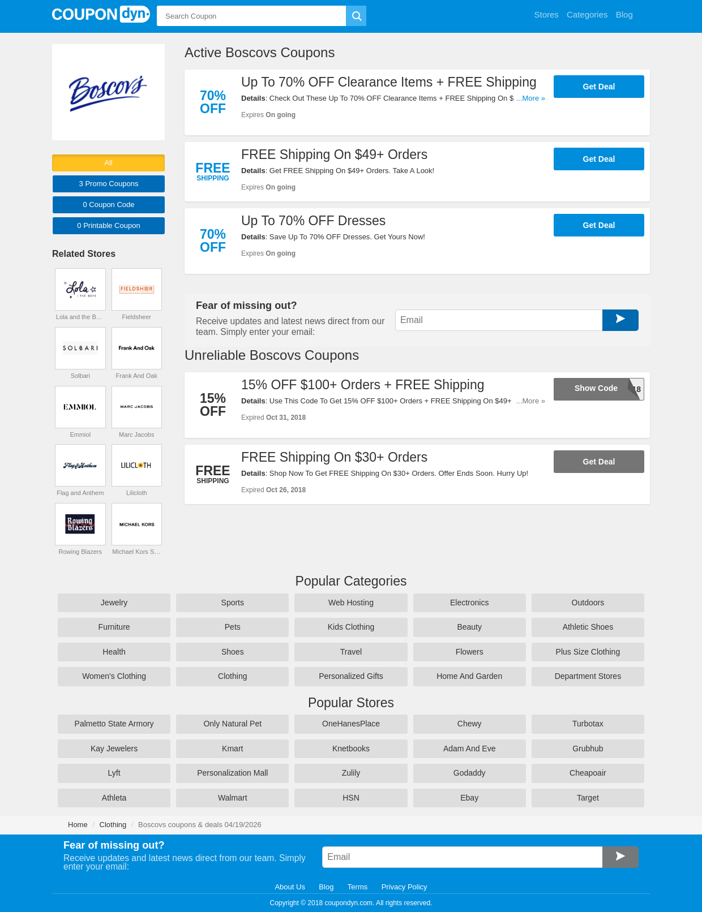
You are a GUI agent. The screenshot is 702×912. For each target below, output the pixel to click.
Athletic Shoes (588, 626)
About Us (290, 887)
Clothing (232, 676)
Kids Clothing (351, 626)
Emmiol (80, 434)
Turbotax (587, 723)
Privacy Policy (404, 887)
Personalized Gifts (351, 676)
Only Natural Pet (232, 723)
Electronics (469, 602)
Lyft (114, 772)
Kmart (232, 748)
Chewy (469, 723)
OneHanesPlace (351, 723)
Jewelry (114, 602)
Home (78, 824)
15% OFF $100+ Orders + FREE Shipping (363, 385)
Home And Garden (469, 676)
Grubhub (587, 748)
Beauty (469, 626)
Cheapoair (588, 772)
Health (113, 651)
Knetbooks (351, 748)
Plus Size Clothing (588, 651)
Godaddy (469, 772)
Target (588, 797)
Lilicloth (136, 492)
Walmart (232, 797)
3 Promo (109, 183)
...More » (530, 98)
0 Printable (108, 225)
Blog (326, 887)
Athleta (114, 797)
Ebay (469, 797)
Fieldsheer (136, 316)
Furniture (114, 626)
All (108, 162)
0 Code (108, 204)
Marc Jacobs (136, 434)
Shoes (232, 651)
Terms (357, 887)
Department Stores (588, 676)
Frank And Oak (136, 375)
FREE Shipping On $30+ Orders (334, 457)
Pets (233, 626)
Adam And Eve (469, 748)
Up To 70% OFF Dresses (313, 220)
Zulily (351, 772)
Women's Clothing (114, 676)
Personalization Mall (232, 772)
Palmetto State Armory (114, 723)
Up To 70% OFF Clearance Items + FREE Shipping (389, 82)
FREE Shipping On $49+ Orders (334, 154)
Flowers (469, 651)
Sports (232, 602)
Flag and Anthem (80, 492)
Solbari (80, 375)
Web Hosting (351, 602)
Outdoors (588, 602)
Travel (351, 651)
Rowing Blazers (80, 551)
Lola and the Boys (80, 316)
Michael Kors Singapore (136, 551)
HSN (351, 797)
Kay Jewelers (114, 748)
